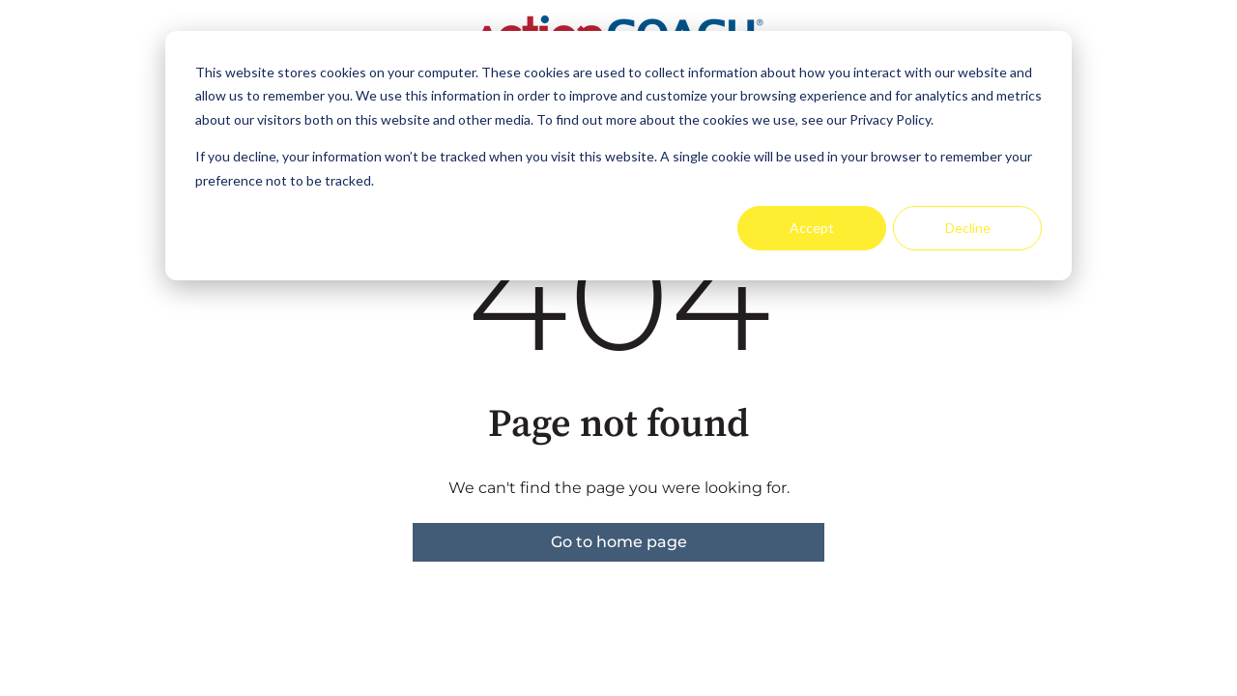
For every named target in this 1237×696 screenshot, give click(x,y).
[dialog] (618, 155)
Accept (812, 227)
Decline (968, 227)
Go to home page (619, 542)
